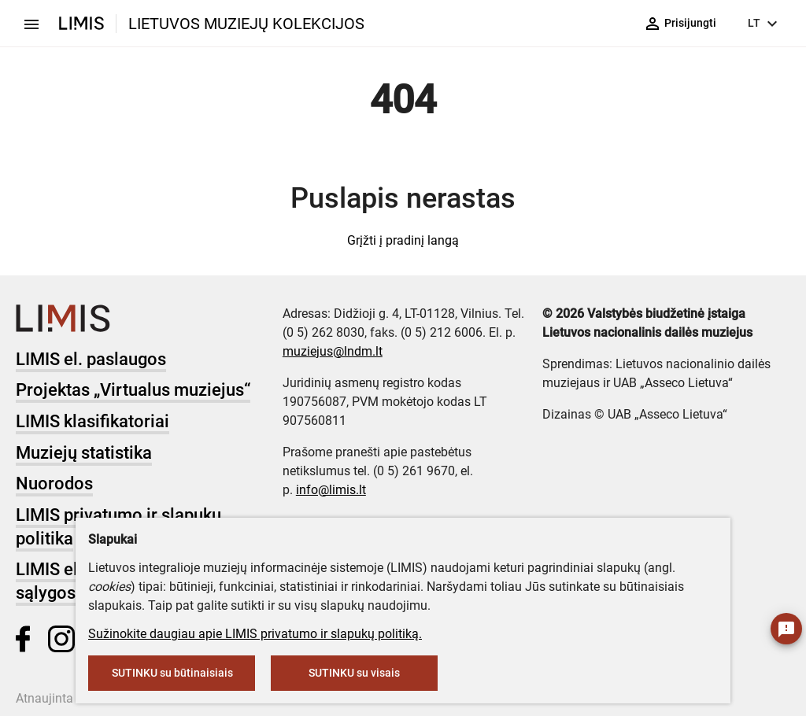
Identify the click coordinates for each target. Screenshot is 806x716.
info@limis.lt (331, 489)
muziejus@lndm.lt (333, 351)
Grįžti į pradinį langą (403, 240)
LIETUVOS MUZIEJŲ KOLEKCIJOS (246, 23)
